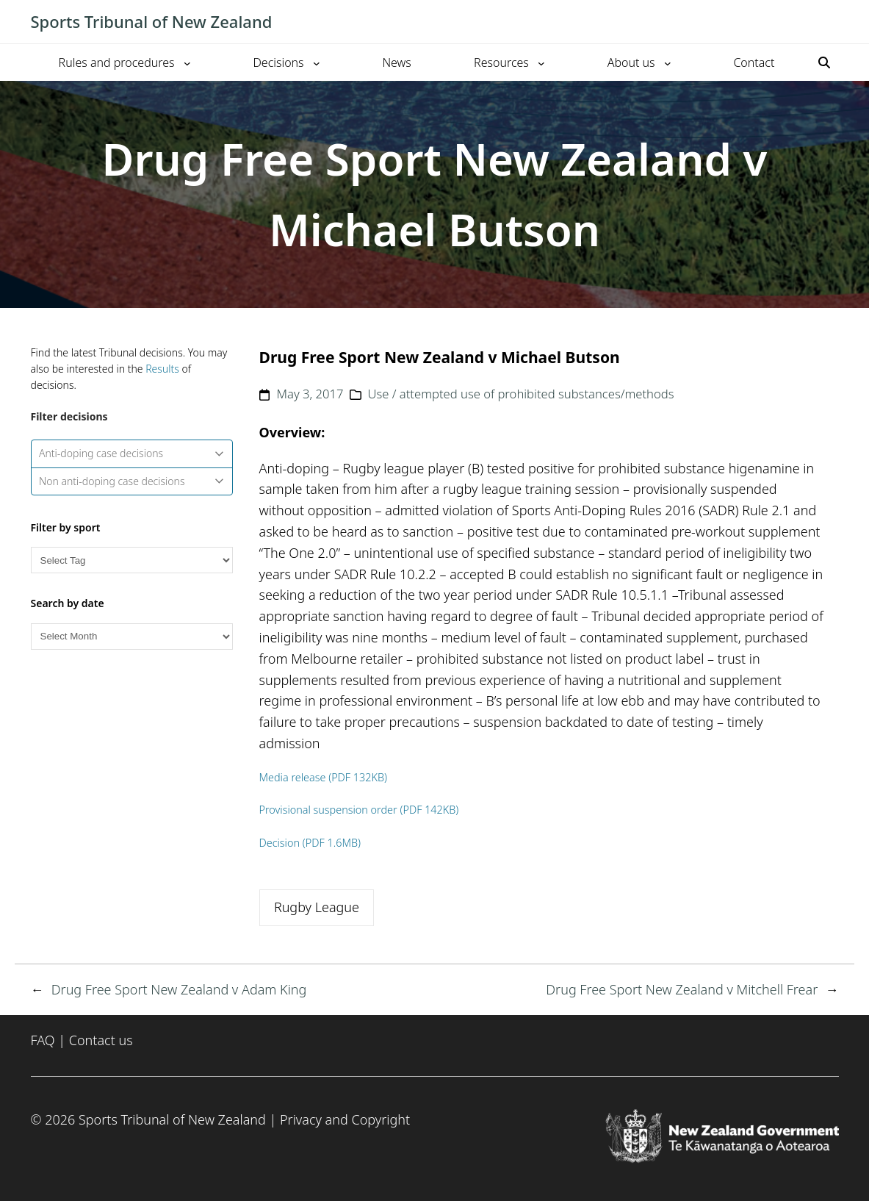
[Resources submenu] (541, 62)
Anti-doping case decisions (131, 453)
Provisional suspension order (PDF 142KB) (359, 810)
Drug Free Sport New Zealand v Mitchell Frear (682, 989)
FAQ (43, 1040)
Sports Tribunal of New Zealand (152, 21)
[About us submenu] (667, 62)
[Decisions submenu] (316, 62)
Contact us (101, 1040)
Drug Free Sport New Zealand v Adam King (179, 989)
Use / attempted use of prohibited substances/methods (520, 393)
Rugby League (316, 907)
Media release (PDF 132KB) (323, 777)
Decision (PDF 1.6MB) (310, 843)
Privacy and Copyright (345, 1119)
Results (162, 369)
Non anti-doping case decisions (131, 481)
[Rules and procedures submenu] (187, 62)
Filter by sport (66, 527)
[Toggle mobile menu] (831, 22)
